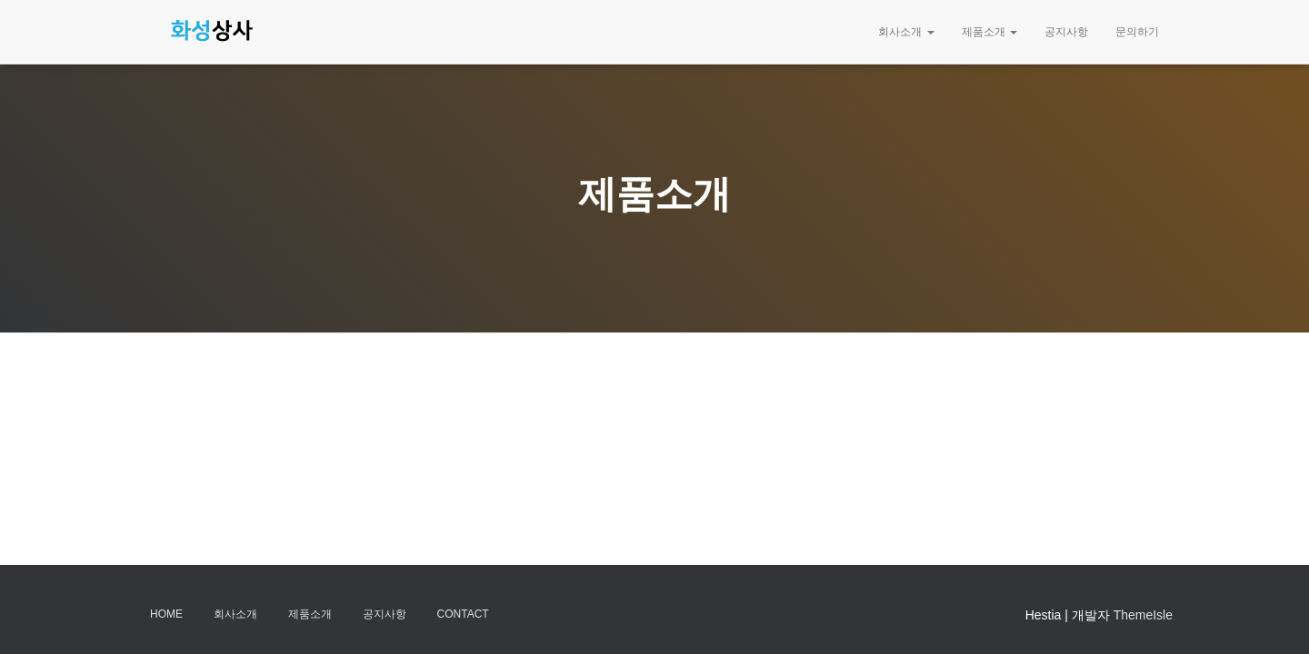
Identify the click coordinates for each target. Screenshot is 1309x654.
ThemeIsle (1143, 615)
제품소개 (989, 31)
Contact (463, 614)
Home (166, 614)
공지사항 (1066, 31)
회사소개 (906, 31)
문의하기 (1137, 31)
